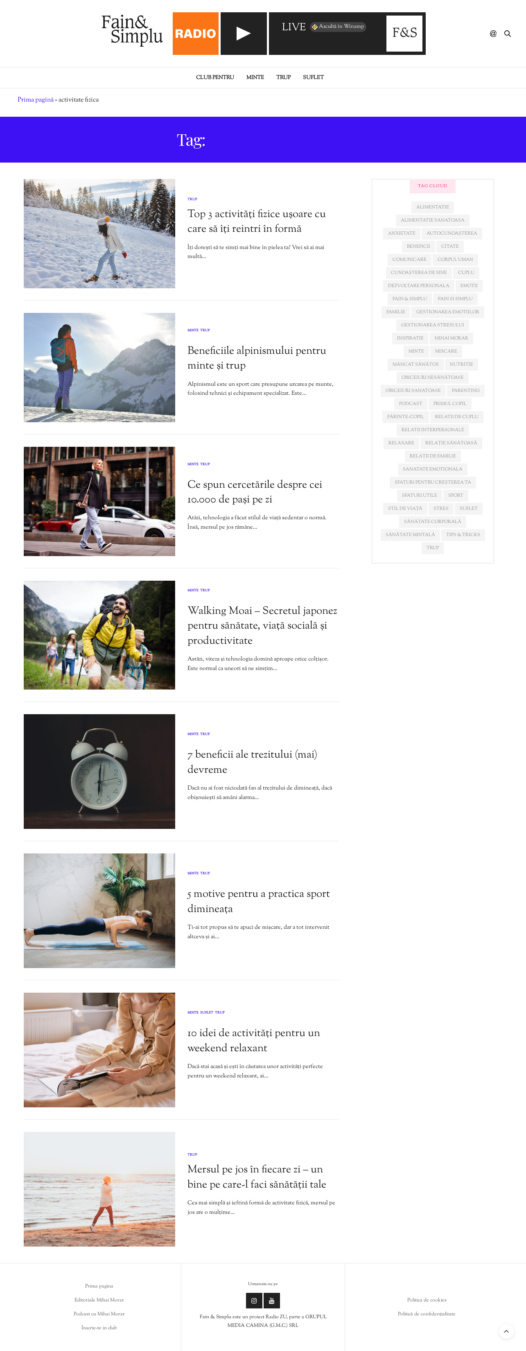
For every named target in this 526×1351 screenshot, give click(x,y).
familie (395, 312)
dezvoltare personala (418, 286)
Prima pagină (36, 100)
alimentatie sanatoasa (433, 220)
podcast (410, 404)
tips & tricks (463, 535)
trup (433, 548)
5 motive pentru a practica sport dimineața (258, 902)
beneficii (418, 246)
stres (441, 508)
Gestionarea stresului (432, 325)
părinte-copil (405, 417)
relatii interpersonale (433, 430)
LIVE (294, 28)
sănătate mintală (410, 535)
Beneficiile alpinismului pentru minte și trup (256, 358)
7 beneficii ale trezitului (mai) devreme (252, 762)
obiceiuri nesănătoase (433, 377)
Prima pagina (99, 1286)
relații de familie (433, 456)
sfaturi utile (419, 495)
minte (416, 351)
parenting (466, 390)
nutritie (461, 364)
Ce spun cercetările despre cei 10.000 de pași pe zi (254, 492)
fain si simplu (455, 299)
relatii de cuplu (457, 417)
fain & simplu (410, 299)
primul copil (450, 404)
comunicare (410, 259)
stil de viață (405, 508)
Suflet (313, 77)
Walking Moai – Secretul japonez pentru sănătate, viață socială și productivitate (262, 626)
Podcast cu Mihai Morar (99, 1314)
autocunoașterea (452, 233)
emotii (469, 286)
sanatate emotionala (433, 469)
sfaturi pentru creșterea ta (433, 482)
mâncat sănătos (416, 364)
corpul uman (455, 259)
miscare (446, 351)
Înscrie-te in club (99, 1328)
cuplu (466, 272)
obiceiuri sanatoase (413, 390)
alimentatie (432, 207)
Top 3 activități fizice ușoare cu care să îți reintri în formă (256, 222)
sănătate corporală (432, 521)
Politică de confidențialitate (427, 1314)
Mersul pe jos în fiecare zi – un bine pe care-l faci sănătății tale (256, 1177)
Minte (255, 77)
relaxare (401, 443)
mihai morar (451, 338)
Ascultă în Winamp (337, 27)
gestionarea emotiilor (447, 312)
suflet (469, 508)
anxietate (401, 233)
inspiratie (410, 338)
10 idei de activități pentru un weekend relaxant (253, 1041)
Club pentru (215, 77)
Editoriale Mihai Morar (99, 1300)
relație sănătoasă (451, 443)
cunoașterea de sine (419, 272)
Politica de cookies (427, 1300)
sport (455, 495)
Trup (283, 77)
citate (450, 246)
